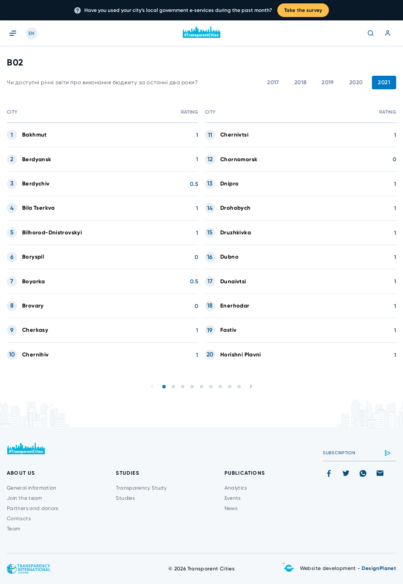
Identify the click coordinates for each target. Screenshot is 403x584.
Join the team (24, 498)
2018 (300, 82)
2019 (328, 82)
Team (13, 529)
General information (32, 488)
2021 (384, 82)
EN (32, 33)
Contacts (19, 518)
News (231, 508)
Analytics (236, 488)
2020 (356, 82)
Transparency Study (141, 488)
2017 (273, 82)
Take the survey (303, 10)
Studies (125, 498)
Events (233, 498)
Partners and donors (32, 508)
